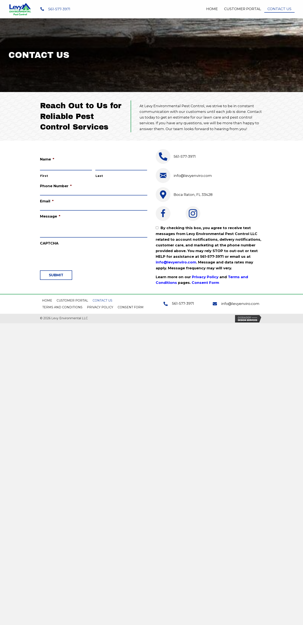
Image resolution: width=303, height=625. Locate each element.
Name (47, 159)
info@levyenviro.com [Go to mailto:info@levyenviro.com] (240, 304)
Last (99, 176)
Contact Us (102, 300)
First (44, 176)
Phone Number (56, 186)
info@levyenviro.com (193, 176)
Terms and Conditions (62, 307)
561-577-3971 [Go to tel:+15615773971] (183, 303)
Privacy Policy (205, 277)
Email (47, 201)
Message (50, 216)
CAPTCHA (49, 243)
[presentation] (72, 255)
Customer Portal (72, 300)
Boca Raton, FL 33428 (193, 194)
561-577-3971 (59, 9)
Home (47, 300)
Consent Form (205, 282)
